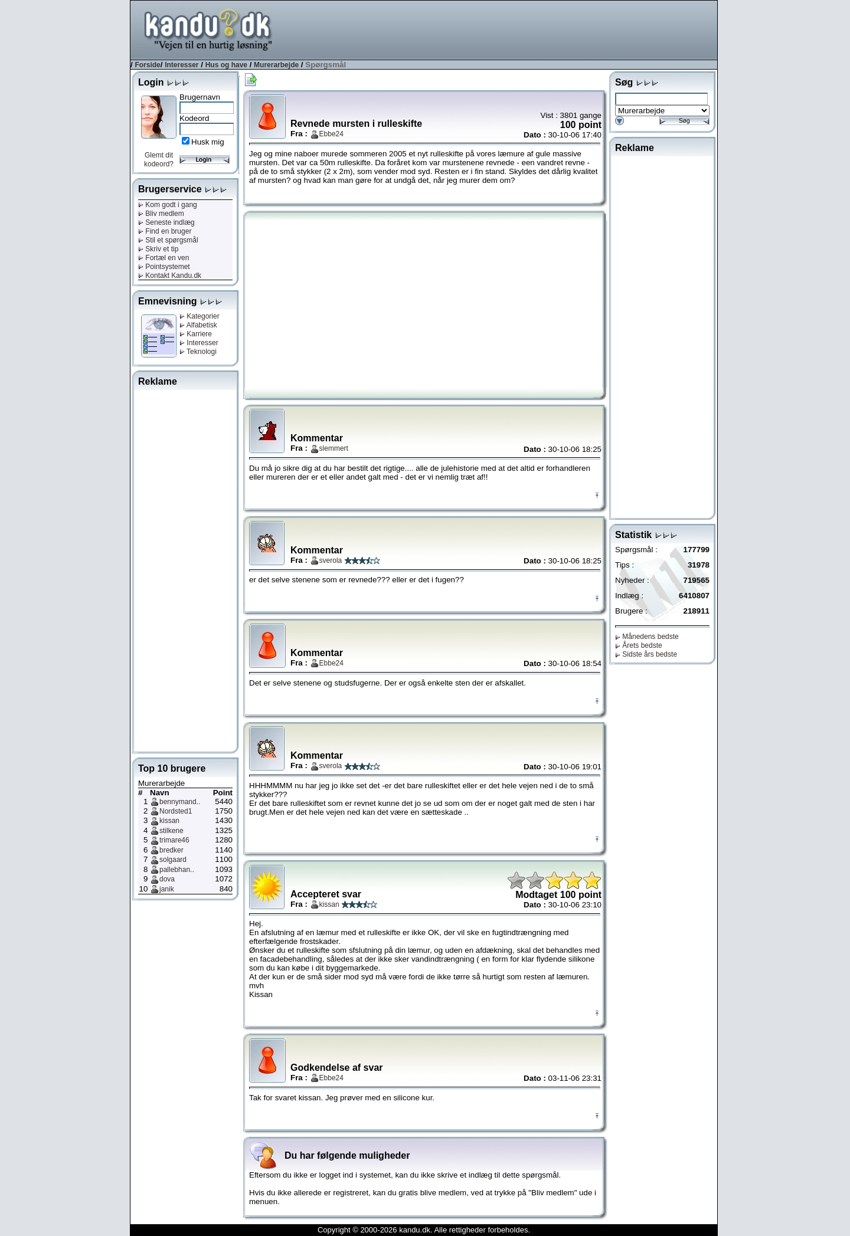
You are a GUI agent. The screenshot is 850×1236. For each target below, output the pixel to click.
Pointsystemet (164, 267)
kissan (169, 821)
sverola (330, 560)
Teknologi (198, 351)
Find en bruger (164, 231)
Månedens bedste (647, 636)
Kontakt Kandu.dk (169, 275)
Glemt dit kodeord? (159, 159)
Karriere (195, 334)
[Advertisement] (502, 28)
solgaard (173, 859)
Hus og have (226, 65)
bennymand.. (179, 802)
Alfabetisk (198, 325)
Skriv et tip (158, 249)
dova (167, 879)
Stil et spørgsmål (168, 240)
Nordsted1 (175, 811)
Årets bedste (638, 645)
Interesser (181, 65)
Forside (147, 65)
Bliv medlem (161, 213)
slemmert (333, 448)
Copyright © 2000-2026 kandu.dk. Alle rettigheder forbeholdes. (424, 1229)
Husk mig (207, 141)
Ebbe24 (331, 134)
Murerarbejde (276, 65)
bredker (171, 850)
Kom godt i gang (167, 205)
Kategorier (199, 316)
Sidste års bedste (646, 654)
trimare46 (174, 840)
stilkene (171, 831)
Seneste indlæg (166, 222)
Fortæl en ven (163, 258)
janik (166, 889)
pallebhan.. (176, 869)
